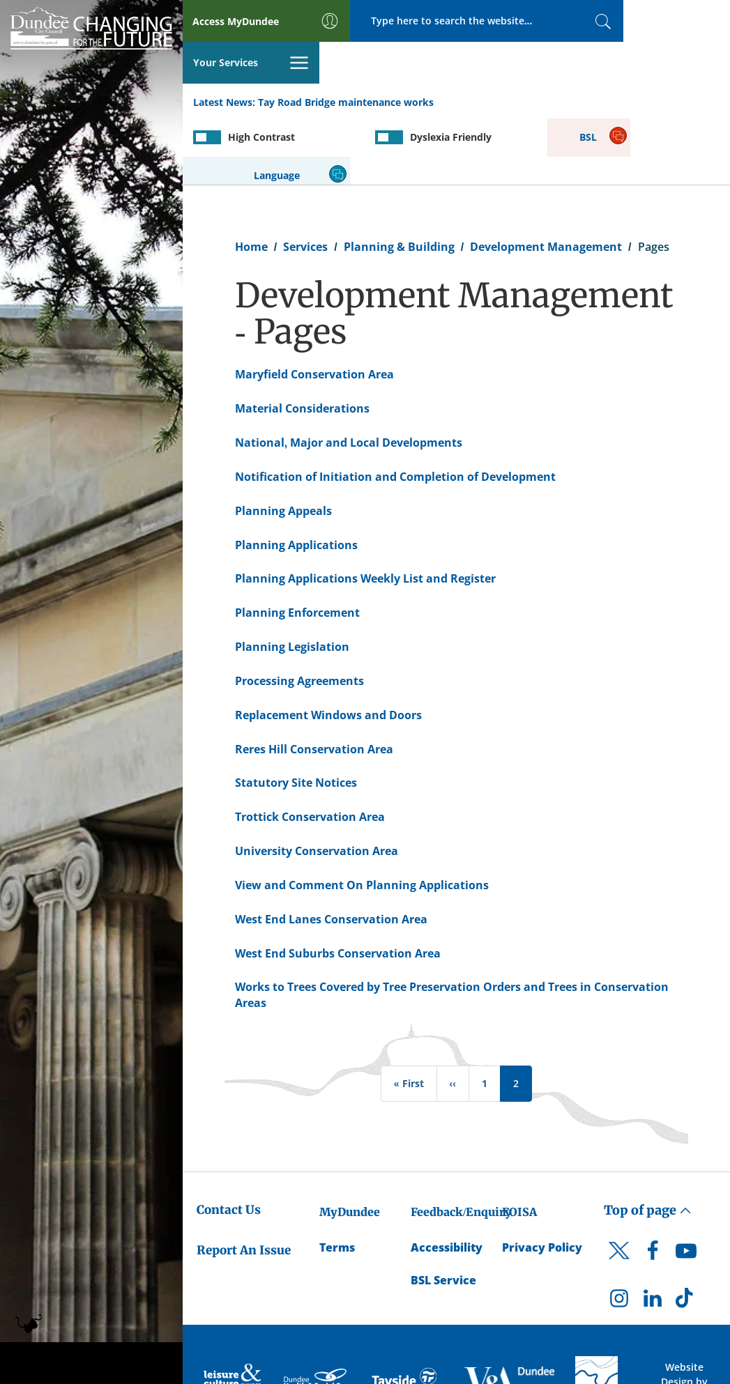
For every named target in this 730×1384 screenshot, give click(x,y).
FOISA (519, 1144)
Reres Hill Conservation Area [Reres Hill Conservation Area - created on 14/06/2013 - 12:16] (314, 681)
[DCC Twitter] (619, 1194)
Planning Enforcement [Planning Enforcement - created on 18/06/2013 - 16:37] (297, 544)
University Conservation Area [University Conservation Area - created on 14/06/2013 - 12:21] (316, 782)
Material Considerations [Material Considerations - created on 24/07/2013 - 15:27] (302, 340)
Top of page (648, 1142)
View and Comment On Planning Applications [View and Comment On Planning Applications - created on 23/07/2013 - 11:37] (362, 816)
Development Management (546, 178)
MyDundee (349, 1144)
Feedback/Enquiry (461, 1144)
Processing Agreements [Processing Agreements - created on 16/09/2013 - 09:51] (299, 612)
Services (305, 178)
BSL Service (443, 1212)
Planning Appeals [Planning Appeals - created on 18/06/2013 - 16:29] (283, 442)
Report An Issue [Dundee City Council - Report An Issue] (244, 1182)
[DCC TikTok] (686, 1233)
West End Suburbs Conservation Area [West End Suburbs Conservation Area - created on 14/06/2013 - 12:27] (338, 885)
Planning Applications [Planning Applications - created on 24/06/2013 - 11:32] (296, 476)
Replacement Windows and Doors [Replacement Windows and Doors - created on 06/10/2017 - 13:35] (328, 646)
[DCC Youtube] (686, 1186)
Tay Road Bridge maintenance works (346, 61)
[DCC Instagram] (619, 1233)
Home (251, 178)
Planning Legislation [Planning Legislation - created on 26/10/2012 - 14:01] (292, 578)
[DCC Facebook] (652, 1186)
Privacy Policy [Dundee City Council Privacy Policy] (542, 1179)
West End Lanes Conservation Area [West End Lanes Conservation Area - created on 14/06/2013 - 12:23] (331, 851)
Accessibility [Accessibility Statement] (446, 1179)
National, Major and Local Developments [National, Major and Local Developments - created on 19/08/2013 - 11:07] (348, 374)
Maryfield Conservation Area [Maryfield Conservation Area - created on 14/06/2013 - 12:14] (314, 306)
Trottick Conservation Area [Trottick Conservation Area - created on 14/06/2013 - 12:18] (310, 748)
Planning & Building (399, 178)
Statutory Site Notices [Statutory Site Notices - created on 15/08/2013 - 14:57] (296, 715)
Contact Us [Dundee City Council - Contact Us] (229, 1141)
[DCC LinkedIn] (652, 1233)
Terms (337, 1179)
